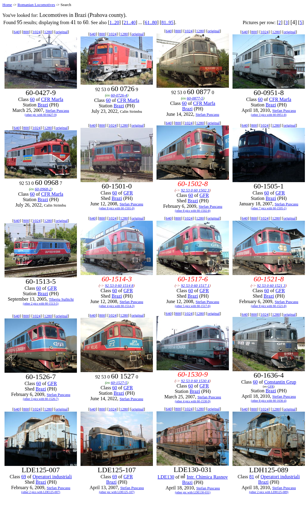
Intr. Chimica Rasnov (207, 476)
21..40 (130, 22)
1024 (36, 32)
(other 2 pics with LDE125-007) (40, 492)
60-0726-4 (119, 95)
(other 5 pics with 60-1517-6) (192, 306)
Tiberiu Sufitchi (61, 299)
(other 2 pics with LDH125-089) (268, 492)
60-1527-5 (119, 382)
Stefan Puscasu (57, 110)
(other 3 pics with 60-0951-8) (268, 114)
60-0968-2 (43, 189)
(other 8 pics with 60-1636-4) (268, 400)
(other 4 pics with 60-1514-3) (117, 306)
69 (23, 476)
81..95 (167, 22)
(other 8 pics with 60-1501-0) (117, 208)
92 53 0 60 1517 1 (195, 285)
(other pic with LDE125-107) (116, 492)
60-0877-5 (195, 98)
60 (32, 99)
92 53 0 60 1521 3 (271, 285)
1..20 (114, 22)
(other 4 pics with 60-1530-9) (192, 401)
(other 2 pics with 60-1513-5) (41, 303)
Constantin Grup (280, 382)
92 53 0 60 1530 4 (195, 380)
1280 (48, 32)
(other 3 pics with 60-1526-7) (41, 398)
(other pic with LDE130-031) (192, 492)
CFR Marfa (52, 99)
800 (26, 32)
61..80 (151, 22)
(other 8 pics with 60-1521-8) (268, 306)
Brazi (43, 104)
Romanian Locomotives (36, 4)
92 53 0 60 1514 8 (119, 285)
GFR (128, 192)
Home (7, 4)
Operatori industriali (52, 476)
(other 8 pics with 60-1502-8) (192, 210)
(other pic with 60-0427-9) (41, 114)
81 (251, 476)
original (61, 32)
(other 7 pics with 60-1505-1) (268, 208)
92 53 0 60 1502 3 (195, 190)
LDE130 (166, 476)
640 (17, 32)
